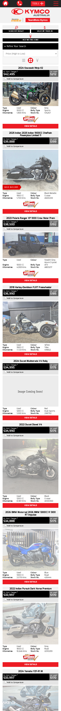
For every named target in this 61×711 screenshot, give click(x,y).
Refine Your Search (15, 46)
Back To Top (31, 611)
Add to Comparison (15, 79)
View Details (30, 126)
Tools (38, 3)
